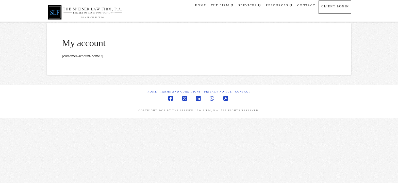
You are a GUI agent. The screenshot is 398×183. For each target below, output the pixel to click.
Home (152, 91)
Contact (242, 91)
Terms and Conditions (180, 91)
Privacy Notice (218, 91)
